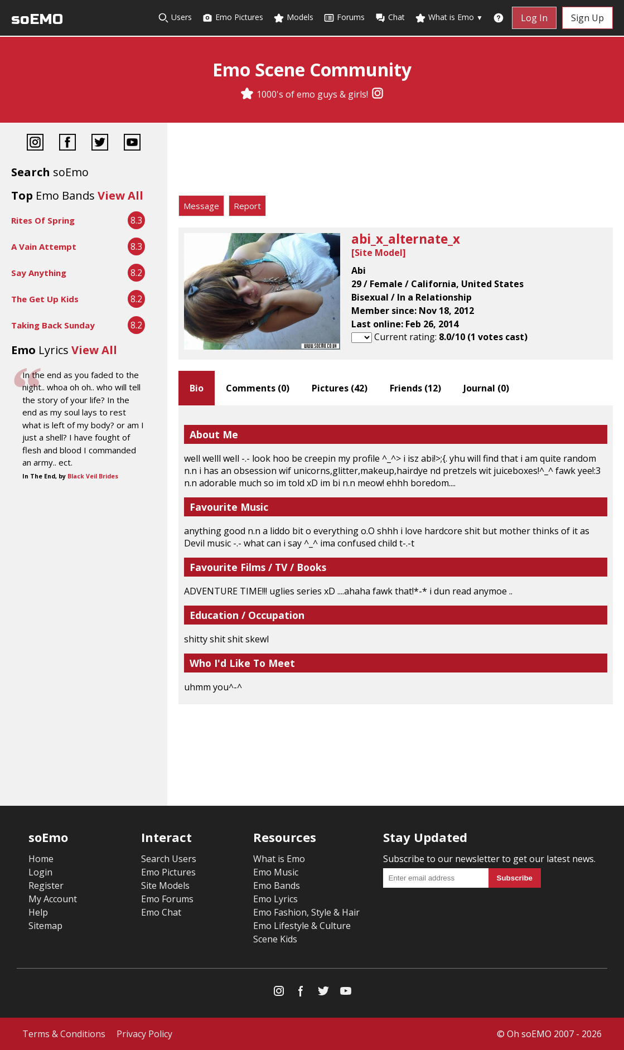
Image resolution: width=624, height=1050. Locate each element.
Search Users (168, 859)
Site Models (165, 885)
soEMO (37, 19)
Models (293, 17)
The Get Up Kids (45, 298)
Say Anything (38, 272)
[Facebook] (67, 143)
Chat (390, 17)
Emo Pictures (232, 17)
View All (120, 195)
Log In (534, 18)
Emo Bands (276, 885)
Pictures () (339, 388)
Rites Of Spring (43, 220)
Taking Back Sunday (53, 325)
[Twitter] (99, 143)
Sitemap (45, 926)
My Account (52, 899)
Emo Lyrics (275, 899)
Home (41, 859)
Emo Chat (161, 912)
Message (201, 205)
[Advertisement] (395, 162)
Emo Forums (167, 899)
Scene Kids (275, 939)
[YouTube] (132, 143)
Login (40, 872)
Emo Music (275, 872)
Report (247, 205)
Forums (344, 17)
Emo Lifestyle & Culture (302, 926)
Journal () (486, 388)
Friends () (415, 388)
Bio (197, 388)
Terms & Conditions (63, 1034)
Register (46, 885)
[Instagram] (377, 94)
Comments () (257, 388)
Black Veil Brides (92, 476)
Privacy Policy (144, 1034)
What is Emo (449, 17)
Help (38, 912)
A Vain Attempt (43, 246)
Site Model (379, 252)
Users (175, 17)
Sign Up (587, 18)
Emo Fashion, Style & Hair (306, 912)
